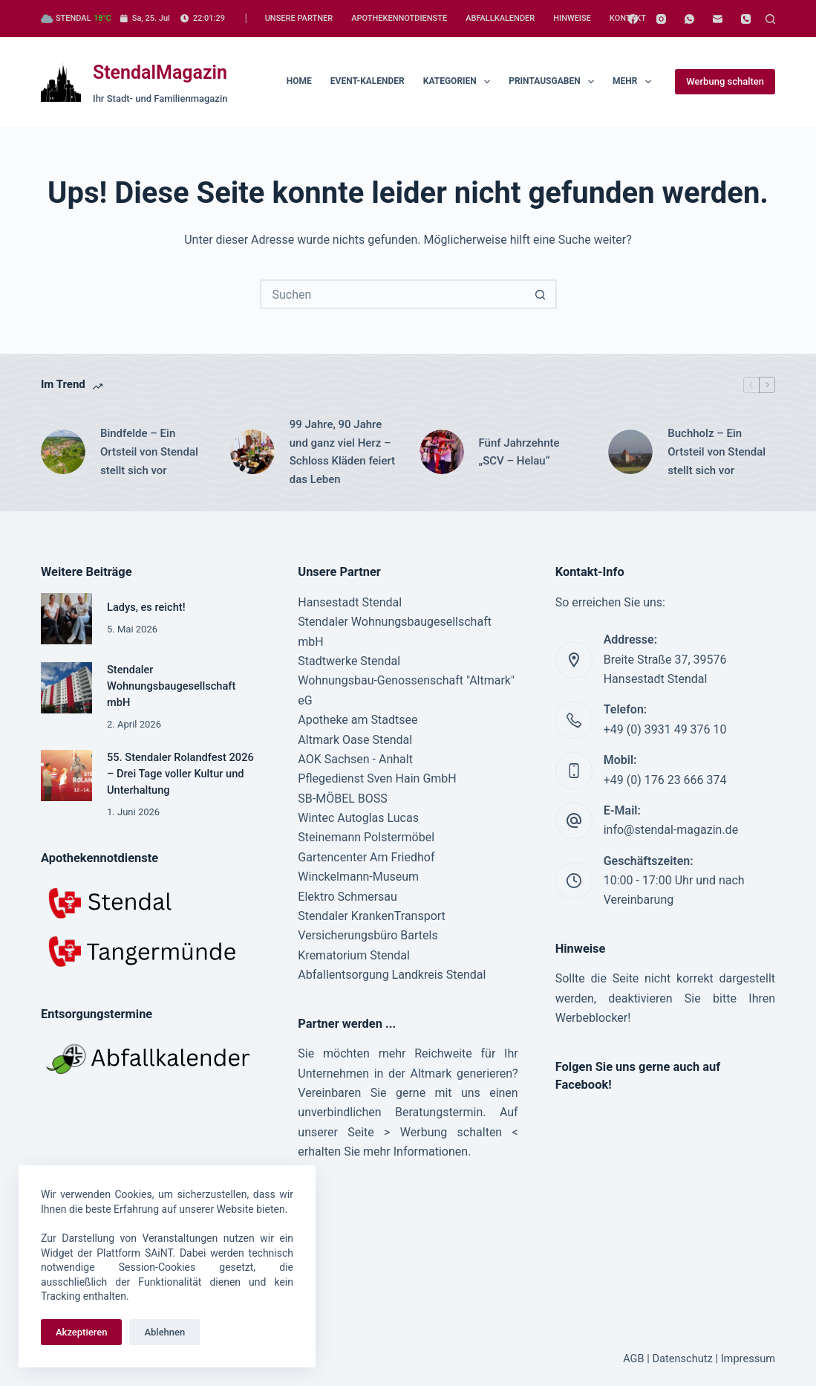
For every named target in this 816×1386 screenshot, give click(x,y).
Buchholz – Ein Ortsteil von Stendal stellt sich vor (717, 452)
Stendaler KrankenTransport (371, 916)
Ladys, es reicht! (146, 607)
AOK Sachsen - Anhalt (355, 759)
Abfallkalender (500, 18)
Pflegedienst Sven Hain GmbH (377, 778)
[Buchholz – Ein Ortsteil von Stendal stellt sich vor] (630, 452)
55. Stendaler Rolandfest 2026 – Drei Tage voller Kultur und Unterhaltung (180, 774)
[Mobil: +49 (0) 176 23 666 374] (574, 770)
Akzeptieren (81, 1332)
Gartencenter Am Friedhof (366, 857)
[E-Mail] (717, 19)
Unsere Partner (299, 18)
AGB (633, 1358)
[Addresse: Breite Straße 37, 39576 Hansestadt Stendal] (574, 660)
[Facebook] (633, 19)
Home (299, 81)
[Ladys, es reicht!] (66, 618)
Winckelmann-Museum (358, 877)
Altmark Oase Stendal (355, 740)
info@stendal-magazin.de (671, 830)
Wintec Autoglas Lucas (358, 818)
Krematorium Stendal (354, 955)
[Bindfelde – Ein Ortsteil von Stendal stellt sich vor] (63, 452)
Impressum (748, 1358)
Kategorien (459, 82)
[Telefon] (746, 19)
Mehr (635, 82)
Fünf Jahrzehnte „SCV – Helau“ (521, 452)
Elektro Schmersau (347, 897)
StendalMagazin (160, 72)
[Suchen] (770, 19)
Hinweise (572, 18)
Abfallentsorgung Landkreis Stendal (392, 975)
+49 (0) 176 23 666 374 (665, 780)
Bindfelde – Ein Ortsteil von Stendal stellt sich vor (149, 452)
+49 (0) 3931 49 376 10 (665, 729)
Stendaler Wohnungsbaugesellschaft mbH (171, 686)
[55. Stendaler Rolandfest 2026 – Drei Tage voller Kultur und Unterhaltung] (66, 775)
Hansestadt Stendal (350, 602)
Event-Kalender (367, 81)
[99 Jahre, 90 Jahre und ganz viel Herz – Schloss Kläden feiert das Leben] (252, 452)
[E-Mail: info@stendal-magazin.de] (574, 820)
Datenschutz (682, 1358)
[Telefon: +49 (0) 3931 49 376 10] (574, 720)
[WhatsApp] (689, 19)
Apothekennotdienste (399, 18)
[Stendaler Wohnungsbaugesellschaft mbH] (66, 687)
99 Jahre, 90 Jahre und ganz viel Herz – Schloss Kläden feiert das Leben (342, 452)
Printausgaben (554, 82)
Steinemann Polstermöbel (366, 837)
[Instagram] (661, 19)
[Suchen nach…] (393, 294)
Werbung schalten (725, 81)
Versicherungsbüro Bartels (367, 935)
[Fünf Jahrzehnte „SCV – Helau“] (442, 452)
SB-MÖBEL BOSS (343, 798)
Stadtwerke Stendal (349, 661)
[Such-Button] (540, 294)
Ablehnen (164, 1332)
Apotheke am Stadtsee (357, 720)
